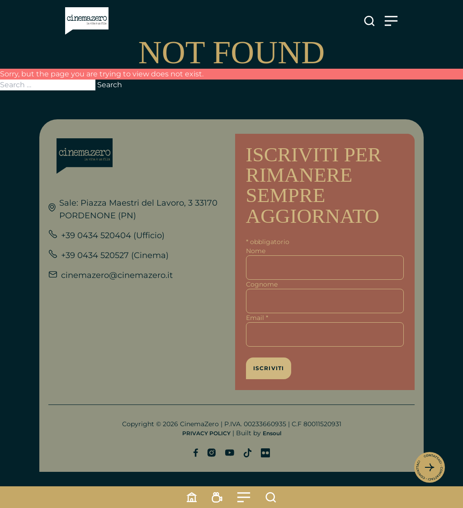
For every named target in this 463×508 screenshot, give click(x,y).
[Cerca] (271, 497)
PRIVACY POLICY (206, 433)
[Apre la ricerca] (369, 21)
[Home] (191, 497)
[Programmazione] (217, 497)
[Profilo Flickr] (265, 452)
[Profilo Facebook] (195, 452)
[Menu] (243, 497)
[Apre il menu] (391, 21)
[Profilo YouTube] (229, 452)
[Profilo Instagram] (211, 452)
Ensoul (272, 433)
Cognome (262, 284)
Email (257, 318)
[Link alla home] (87, 21)
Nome (255, 251)
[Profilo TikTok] (247, 452)
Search (109, 84)
